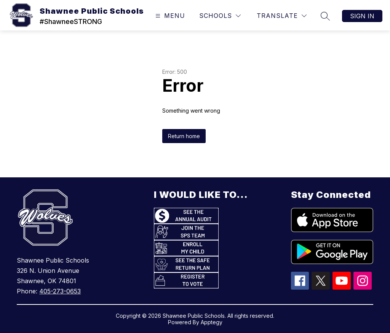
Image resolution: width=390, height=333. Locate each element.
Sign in (362, 16)
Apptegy (211, 322)
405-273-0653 (60, 291)
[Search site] (325, 16)
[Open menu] (169, 16)
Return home (184, 136)
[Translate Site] (281, 16)
